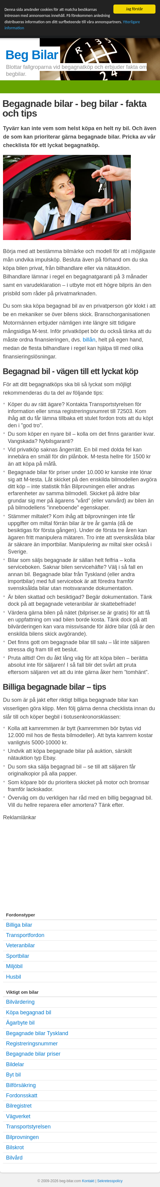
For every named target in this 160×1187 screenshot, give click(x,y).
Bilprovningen (22, 1137)
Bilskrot (15, 1147)
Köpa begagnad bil (28, 1012)
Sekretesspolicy (109, 1181)
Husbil (13, 977)
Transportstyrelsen (28, 1127)
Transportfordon (25, 935)
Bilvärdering (20, 1002)
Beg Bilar (31, 55)
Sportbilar (17, 956)
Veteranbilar (20, 945)
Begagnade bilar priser (33, 1054)
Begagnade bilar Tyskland (37, 1033)
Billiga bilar (19, 925)
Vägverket (18, 1116)
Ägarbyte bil (20, 1023)
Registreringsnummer (32, 1044)
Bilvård (14, 1158)
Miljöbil (14, 966)
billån (89, 340)
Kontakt (88, 1181)
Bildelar (15, 1064)
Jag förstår (134, 8)
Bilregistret (19, 1106)
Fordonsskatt (21, 1095)
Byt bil (13, 1075)
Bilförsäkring (21, 1085)
